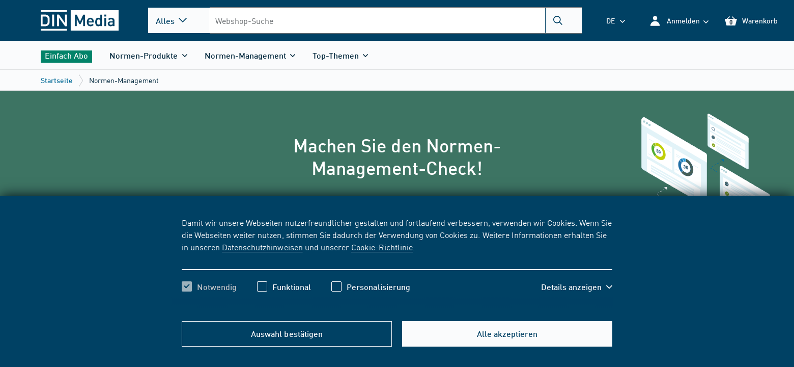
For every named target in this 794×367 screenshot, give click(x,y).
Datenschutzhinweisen (262, 246)
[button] (678, 20)
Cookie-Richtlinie (382, 246)
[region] (397, 263)
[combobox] (395, 20)
